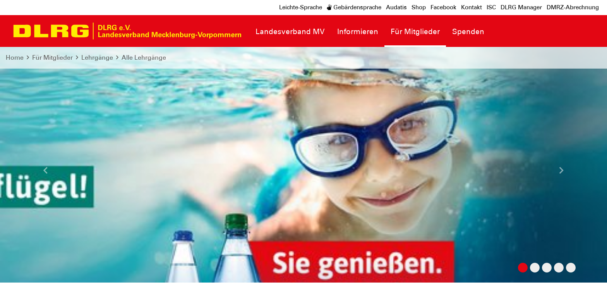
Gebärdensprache (354, 7)
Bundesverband (574, 288)
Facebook (443, 7)
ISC (491, 7)
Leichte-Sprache (300, 7)
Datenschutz (66, 288)
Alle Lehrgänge (144, 57)
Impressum (25, 288)
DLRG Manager (521, 7)
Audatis (396, 7)
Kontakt (471, 7)
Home (15, 57)
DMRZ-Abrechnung (573, 7)
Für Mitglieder (52, 57)
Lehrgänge (97, 57)
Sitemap (102, 288)
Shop (419, 7)
